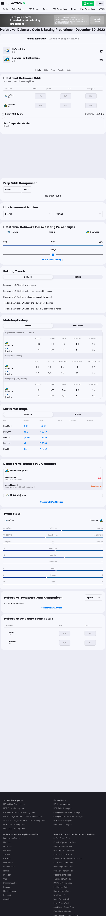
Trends (60, 70)
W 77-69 (43, 449)
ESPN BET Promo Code (63, 863)
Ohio (5, 879)
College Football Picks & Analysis (67, 812)
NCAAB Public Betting (53, 259)
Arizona (6, 854)
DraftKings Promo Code (63, 850)
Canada (6, 899)
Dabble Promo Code (62, 891)
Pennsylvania (9, 867)
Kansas (6, 887)
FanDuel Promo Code (62, 854)
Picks (73, 9)
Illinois (6, 871)
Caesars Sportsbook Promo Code (67, 858)
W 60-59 (43, 432)
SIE (25, 443)
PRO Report (34, 9)
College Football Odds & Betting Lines (19, 812)
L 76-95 (43, 426)
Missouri (7, 895)
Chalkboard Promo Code (63, 907)
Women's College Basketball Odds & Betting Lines (24, 820)
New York (7, 842)
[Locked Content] (53, 255)
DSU (25, 449)
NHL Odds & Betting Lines (14, 829)
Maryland (7, 850)
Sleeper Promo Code (62, 875)
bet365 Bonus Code (61, 838)
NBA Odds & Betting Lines (14, 808)
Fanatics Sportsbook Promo (65, 842)
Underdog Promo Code (63, 867)
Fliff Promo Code (60, 887)
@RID (26, 432)
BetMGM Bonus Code (62, 846)
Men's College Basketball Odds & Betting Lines (23, 816)
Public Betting (18, 9)
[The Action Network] (18, 3)
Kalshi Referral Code (62, 911)
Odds (5, 9)
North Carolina (9, 891)
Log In (100, 3)
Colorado (7, 858)
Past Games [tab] (78, 326)
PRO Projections (60, 9)
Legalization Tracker (11, 838)
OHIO (26, 426)
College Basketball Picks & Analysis (68, 816)
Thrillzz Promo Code (62, 879)
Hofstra (14, 232)
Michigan (7, 875)
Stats (69, 70)
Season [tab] (28, 326)
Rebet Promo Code (61, 903)
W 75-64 (43, 443)
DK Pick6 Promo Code (62, 883)
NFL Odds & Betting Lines (14, 804)
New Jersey (8, 863)
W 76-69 (43, 437)
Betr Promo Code (60, 895)
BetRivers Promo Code (63, 871)
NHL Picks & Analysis (62, 824)
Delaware (94, 232)
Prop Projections (87, 9)
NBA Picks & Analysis (62, 808)
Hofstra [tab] (77, 277)
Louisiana (7, 846)
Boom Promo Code (61, 899)
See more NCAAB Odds (53, 608)
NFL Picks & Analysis (62, 804)
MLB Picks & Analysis (62, 820)
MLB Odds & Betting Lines (14, 824)
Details (38, 70)
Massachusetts (9, 883)
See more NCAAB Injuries (53, 502)
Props (45, 9)
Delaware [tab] (28, 277)
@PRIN (27, 437)
